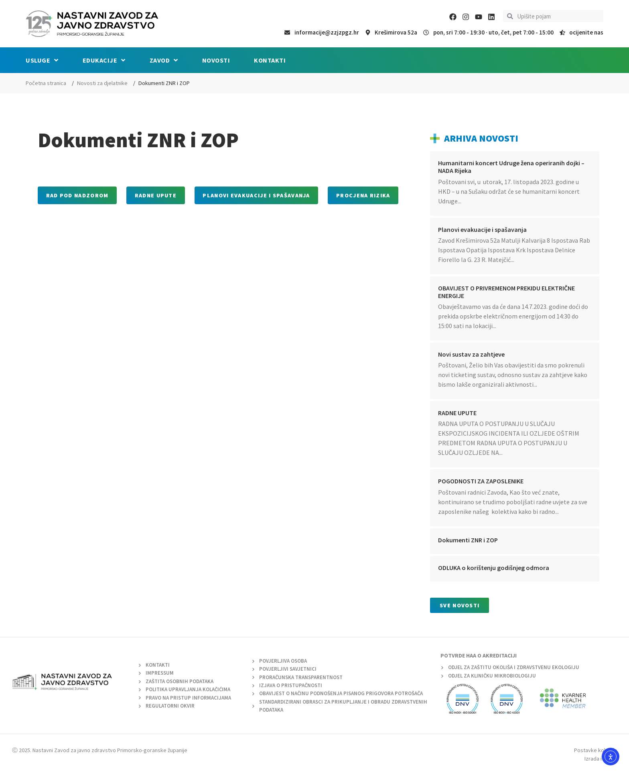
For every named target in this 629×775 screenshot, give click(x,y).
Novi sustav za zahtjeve (471, 354)
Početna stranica (46, 83)
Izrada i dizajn (600, 758)
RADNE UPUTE (457, 413)
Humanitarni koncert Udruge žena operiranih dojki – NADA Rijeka (511, 166)
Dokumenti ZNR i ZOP (468, 540)
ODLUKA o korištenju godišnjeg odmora (493, 568)
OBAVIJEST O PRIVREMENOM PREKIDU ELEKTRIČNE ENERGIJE (506, 292)
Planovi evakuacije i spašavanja (482, 229)
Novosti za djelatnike (102, 83)
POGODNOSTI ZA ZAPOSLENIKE (480, 481)
